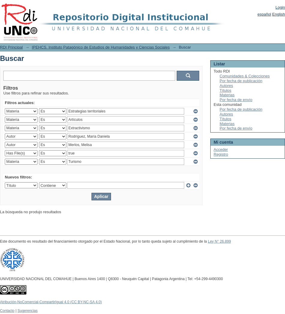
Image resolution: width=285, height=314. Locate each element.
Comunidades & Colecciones (245, 76)
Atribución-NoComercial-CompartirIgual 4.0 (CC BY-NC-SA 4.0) (51, 302)
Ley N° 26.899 (219, 241)
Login (280, 7)
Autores (226, 85)
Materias (227, 95)
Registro (221, 154)
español (264, 14)
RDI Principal (11, 47)
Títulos (225, 90)
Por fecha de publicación (241, 81)
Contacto (7, 311)
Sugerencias (27, 311)
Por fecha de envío (236, 99)
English (278, 14)
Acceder (221, 149)
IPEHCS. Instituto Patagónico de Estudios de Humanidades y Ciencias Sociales (101, 47)
